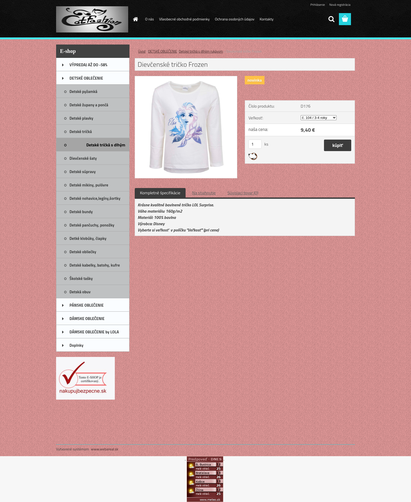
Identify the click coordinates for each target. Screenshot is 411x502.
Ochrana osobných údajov (235, 19)
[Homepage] (135, 19)
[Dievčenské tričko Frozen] (186, 78)
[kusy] (255, 144)
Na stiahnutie (204, 193)
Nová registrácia (339, 4)
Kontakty (266, 19)
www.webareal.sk (104, 449)
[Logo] (92, 19)
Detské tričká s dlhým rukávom (201, 51)
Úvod (141, 51)
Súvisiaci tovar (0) (243, 193)
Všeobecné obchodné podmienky (184, 19)
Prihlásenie (317, 4)
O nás (149, 19)
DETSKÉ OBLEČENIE (162, 51)
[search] (331, 19)
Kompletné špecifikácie (160, 193)
